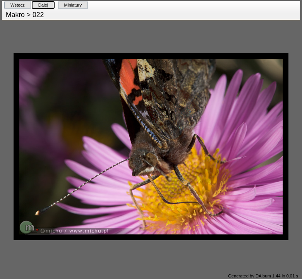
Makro (15, 15)
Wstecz (17, 5)
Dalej (43, 5)
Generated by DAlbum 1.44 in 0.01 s (263, 276)
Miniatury (73, 5)
